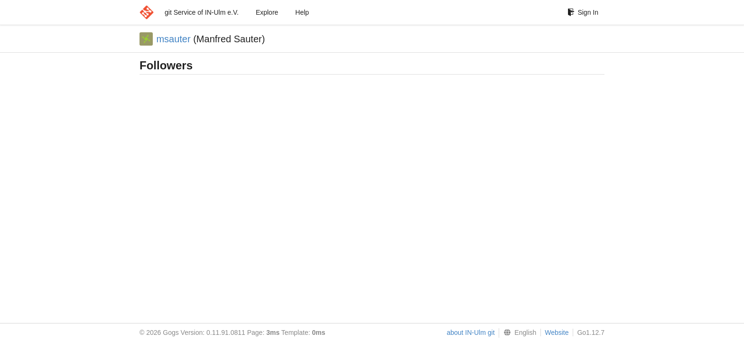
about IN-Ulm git (470, 332)
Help (302, 12)
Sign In (582, 12)
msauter (173, 39)
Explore (267, 12)
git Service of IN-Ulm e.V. (202, 12)
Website (556, 332)
